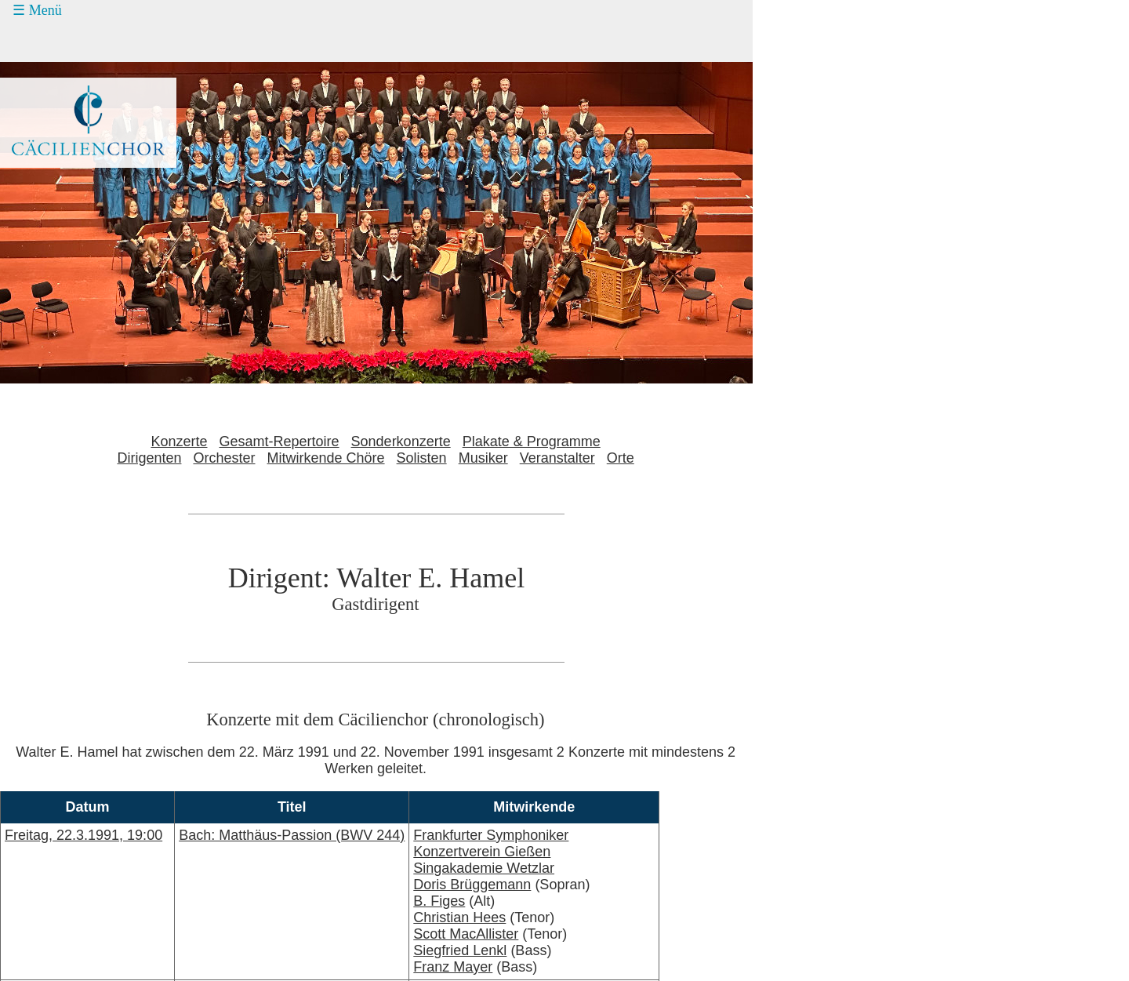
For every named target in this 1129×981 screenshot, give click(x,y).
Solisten (422, 458)
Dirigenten (149, 458)
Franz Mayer (452, 967)
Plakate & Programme (532, 441)
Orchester (224, 458)
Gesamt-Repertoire (279, 441)
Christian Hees (459, 917)
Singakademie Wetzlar (483, 868)
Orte (620, 458)
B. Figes (439, 901)
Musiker (483, 458)
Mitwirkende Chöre (326, 458)
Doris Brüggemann (472, 884)
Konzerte (179, 441)
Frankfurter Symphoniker (490, 835)
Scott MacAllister (465, 934)
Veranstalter (557, 458)
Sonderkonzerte (401, 441)
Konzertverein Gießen (481, 851)
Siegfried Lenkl (459, 950)
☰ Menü (37, 10)
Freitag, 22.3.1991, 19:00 (83, 835)
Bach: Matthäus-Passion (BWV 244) (292, 835)
